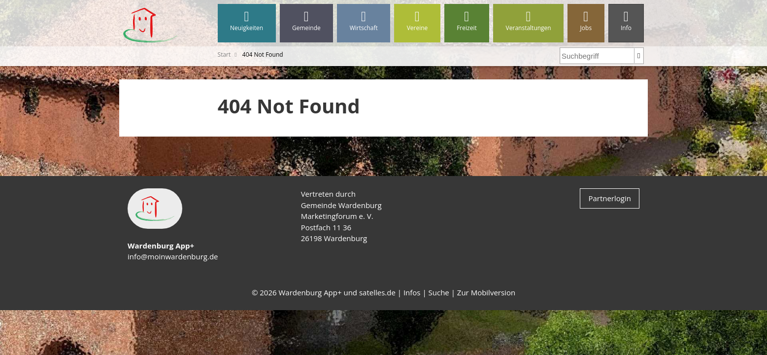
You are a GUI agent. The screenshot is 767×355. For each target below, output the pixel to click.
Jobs (585, 21)
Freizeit (467, 21)
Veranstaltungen (528, 21)
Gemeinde (306, 21)
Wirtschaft (363, 21)
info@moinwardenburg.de (173, 256)
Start (224, 54)
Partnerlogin (609, 198)
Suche (439, 292)
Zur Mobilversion (486, 292)
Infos (412, 292)
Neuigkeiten (246, 21)
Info (626, 21)
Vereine (417, 21)
